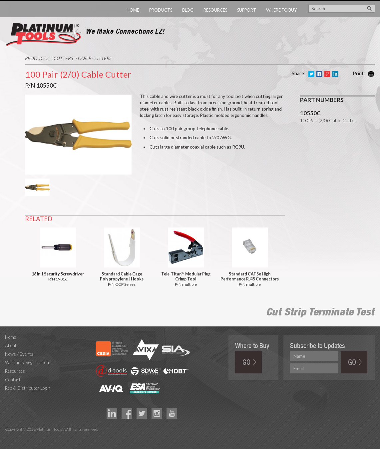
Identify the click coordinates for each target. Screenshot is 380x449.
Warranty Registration (27, 362)
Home (133, 10)
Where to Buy (281, 10)
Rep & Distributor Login (27, 388)
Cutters (63, 58)
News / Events (19, 354)
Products (160, 10)
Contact (13, 379)
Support (246, 10)
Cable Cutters (95, 58)
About (11, 345)
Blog (187, 10)
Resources (215, 10)
